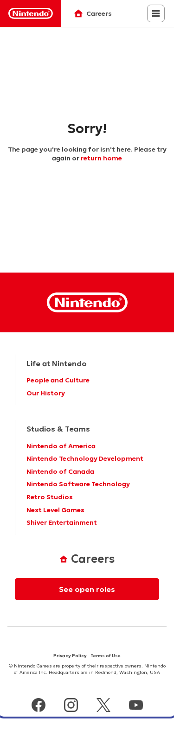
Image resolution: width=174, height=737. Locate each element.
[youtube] (136, 706)
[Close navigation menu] (156, 13)
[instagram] (71, 706)
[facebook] (38, 706)
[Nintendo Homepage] (87, 302)
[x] (103, 706)
